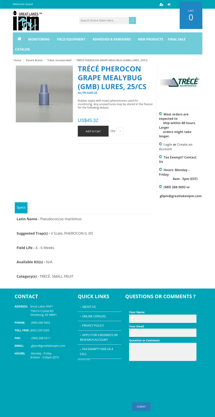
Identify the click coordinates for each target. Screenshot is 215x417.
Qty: (113, 131)
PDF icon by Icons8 (84, 360)
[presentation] (159, 372)
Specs (21, 208)
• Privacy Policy (92, 325)
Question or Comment (162, 340)
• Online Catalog (93, 316)
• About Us (88, 307)
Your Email (162, 326)
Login (167, 144)
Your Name (162, 312)
